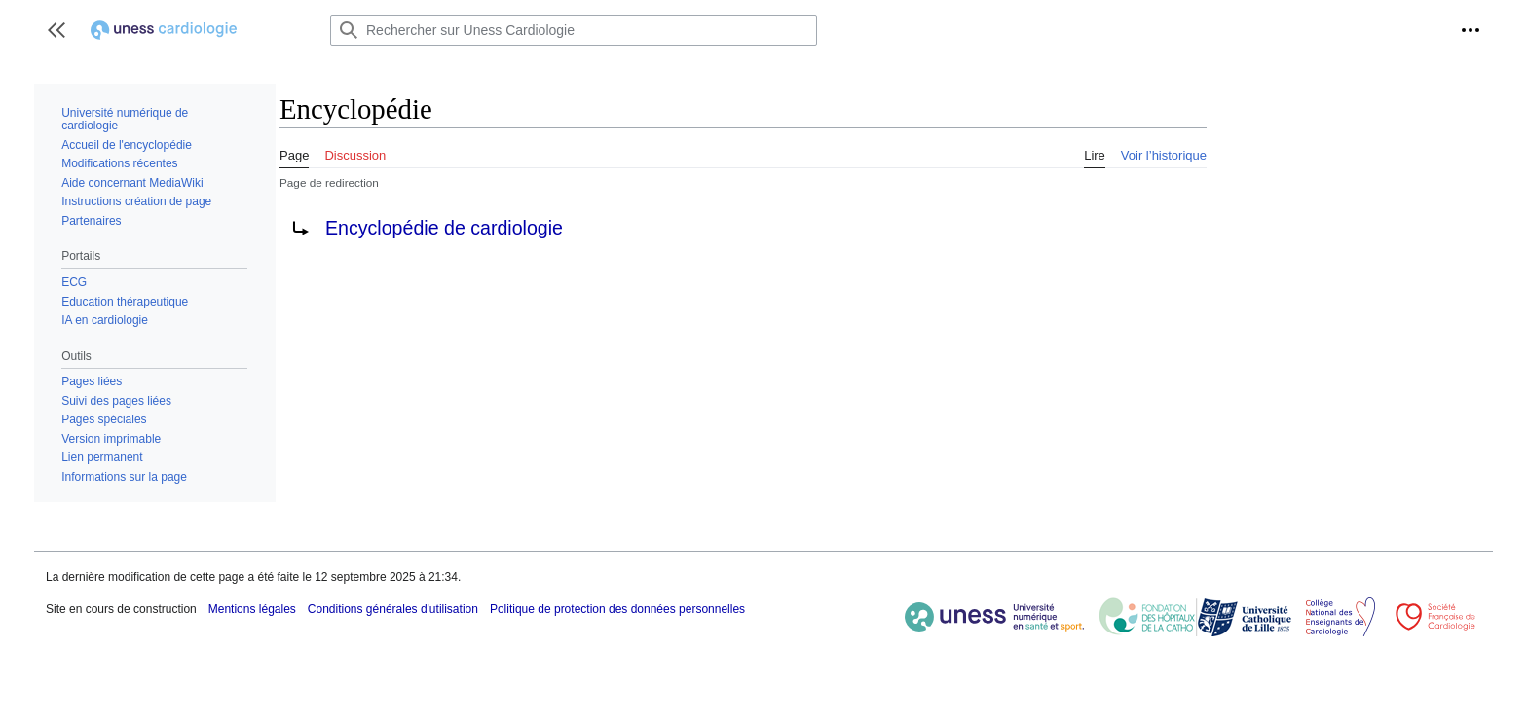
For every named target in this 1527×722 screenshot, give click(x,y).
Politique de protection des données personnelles (617, 609)
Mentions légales (252, 609)
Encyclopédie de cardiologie (444, 227)
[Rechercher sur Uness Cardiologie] (573, 30)
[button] (56, 30)
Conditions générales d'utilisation (393, 609)
